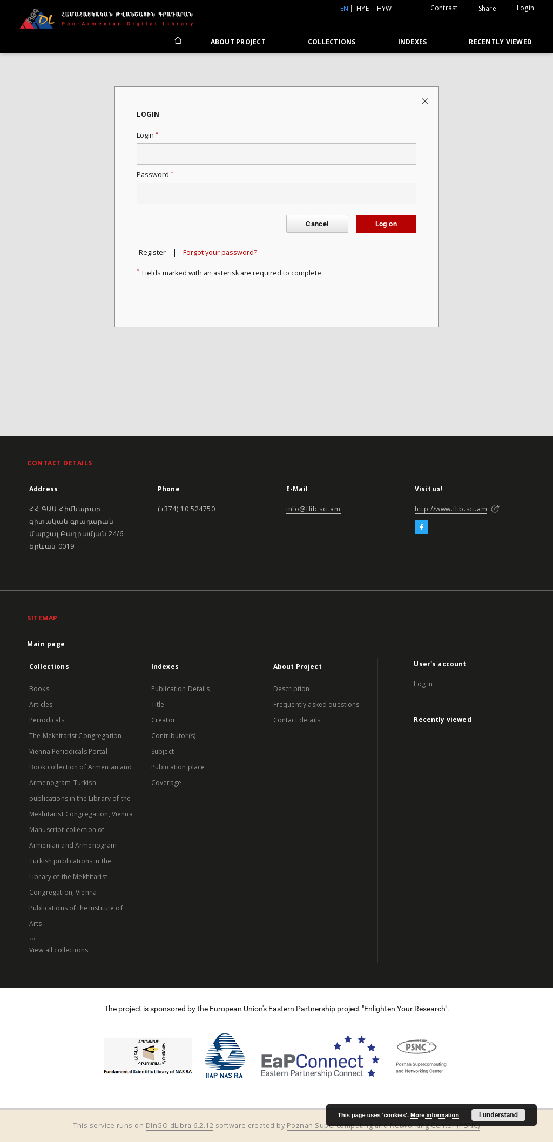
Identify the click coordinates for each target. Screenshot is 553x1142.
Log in (423, 683)
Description (291, 688)
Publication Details (180, 688)
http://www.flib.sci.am (451, 508)
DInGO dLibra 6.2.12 (180, 1125)
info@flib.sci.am (313, 508)
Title (158, 704)
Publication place (178, 767)
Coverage (166, 782)
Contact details (296, 720)
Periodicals (46, 720)
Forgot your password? (220, 252)
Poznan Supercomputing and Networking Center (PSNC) (383, 1125)
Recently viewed (500, 41)
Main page (46, 643)
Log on (386, 224)
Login (525, 7)
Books (39, 688)
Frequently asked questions (316, 704)
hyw (384, 8)
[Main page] (177, 41)
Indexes (412, 41)
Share (487, 8)
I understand (498, 1115)
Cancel (317, 224)
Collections (332, 41)
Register (152, 252)
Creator (163, 720)
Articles (40, 704)
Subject (162, 751)
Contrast (444, 7)
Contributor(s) (173, 735)
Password (155, 174)
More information (434, 1115)
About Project (238, 41)
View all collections (58, 950)
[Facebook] (421, 527)
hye (362, 8)
